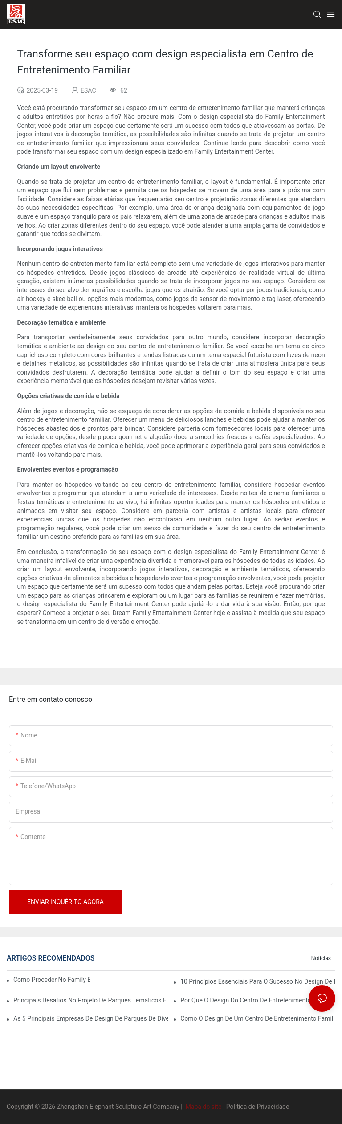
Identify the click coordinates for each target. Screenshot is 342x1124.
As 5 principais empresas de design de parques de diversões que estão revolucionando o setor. (90, 1018)
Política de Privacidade (257, 1106)
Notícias (321, 958)
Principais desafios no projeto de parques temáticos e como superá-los (90, 1000)
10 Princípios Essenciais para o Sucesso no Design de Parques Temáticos (257, 981)
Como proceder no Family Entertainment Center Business (51, 979)
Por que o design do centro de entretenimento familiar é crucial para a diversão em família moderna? (257, 1000)
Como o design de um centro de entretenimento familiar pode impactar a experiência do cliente (257, 1018)
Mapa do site (203, 1106)
